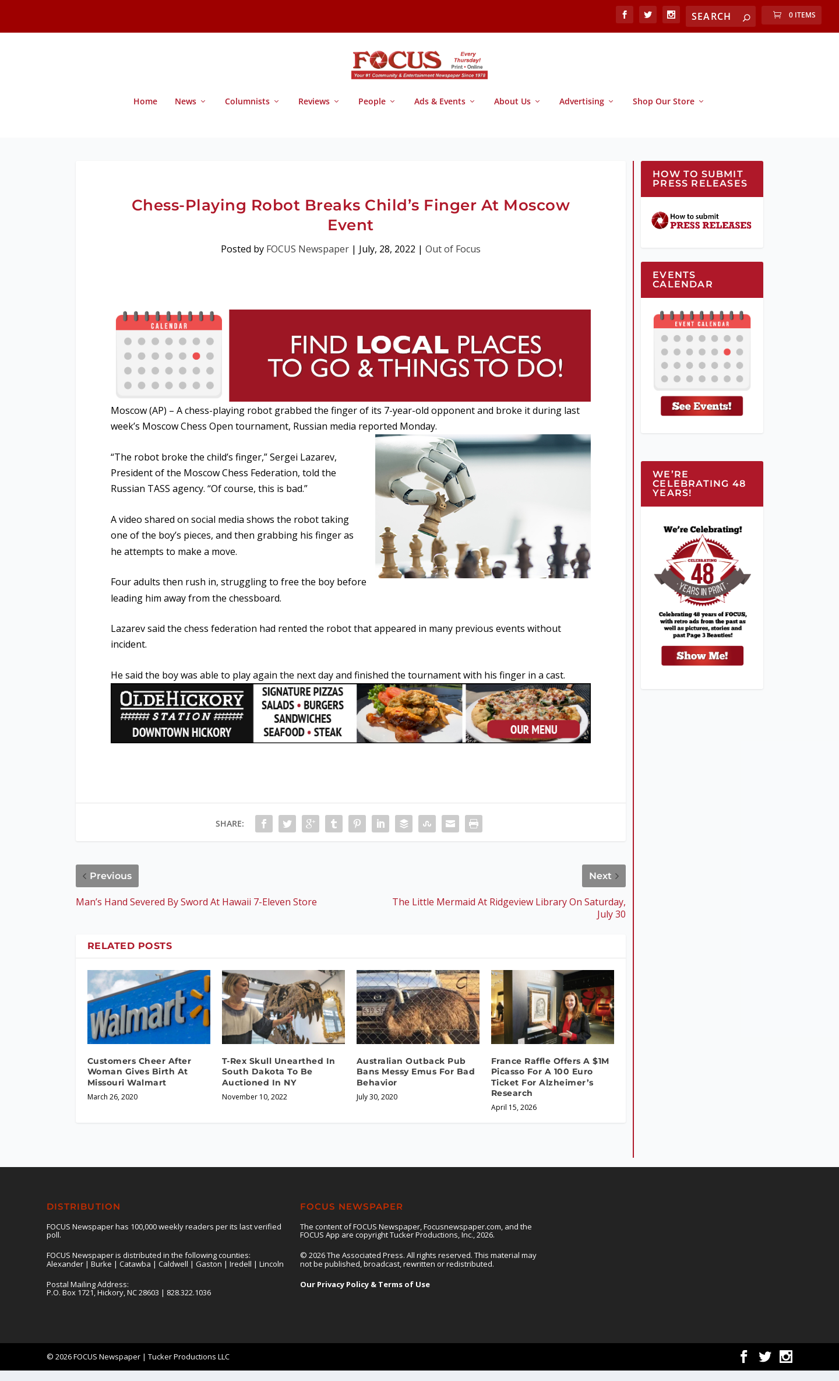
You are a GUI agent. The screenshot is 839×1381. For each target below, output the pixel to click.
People (372, 112)
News (185, 112)
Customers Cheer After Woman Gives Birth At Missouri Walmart (139, 1082)
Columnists (247, 112)
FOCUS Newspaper (307, 259)
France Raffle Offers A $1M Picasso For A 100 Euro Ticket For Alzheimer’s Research (550, 1087)
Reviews (314, 112)
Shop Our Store (664, 112)
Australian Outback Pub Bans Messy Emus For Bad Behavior (416, 1082)
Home (145, 112)
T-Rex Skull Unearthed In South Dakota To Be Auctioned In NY (279, 1082)
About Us (512, 112)
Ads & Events (440, 112)
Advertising (581, 112)
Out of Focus (453, 259)
